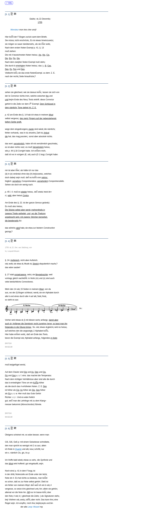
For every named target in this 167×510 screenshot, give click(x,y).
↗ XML (9, 3)
